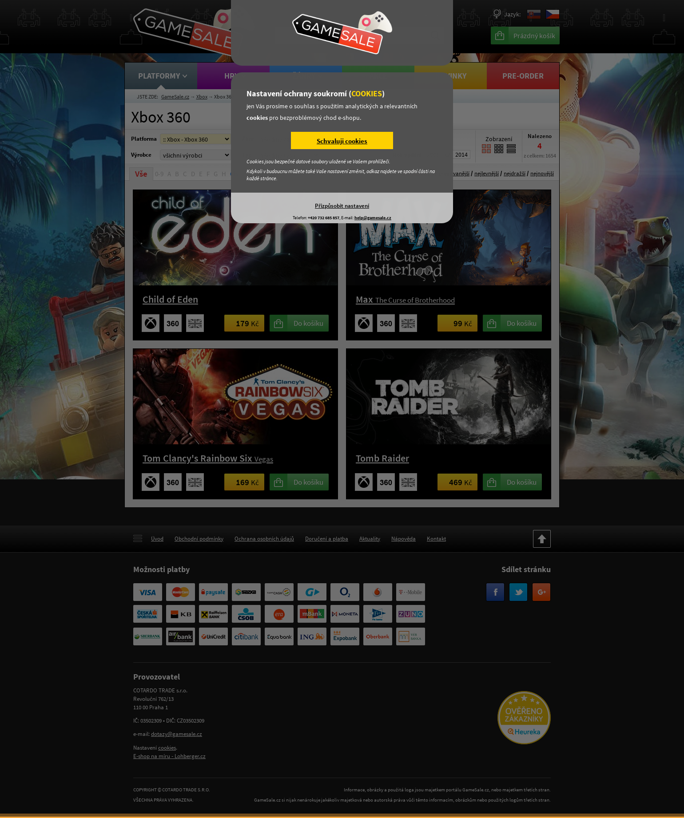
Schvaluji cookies (342, 141)
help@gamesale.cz (372, 218)
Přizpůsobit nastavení (342, 205)
